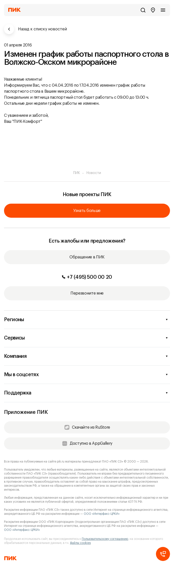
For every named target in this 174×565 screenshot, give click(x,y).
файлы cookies (80, 542)
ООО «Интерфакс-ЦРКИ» (102, 513)
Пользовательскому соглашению (105, 538)
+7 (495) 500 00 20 (87, 277)
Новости (93, 173)
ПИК (76, 173)
